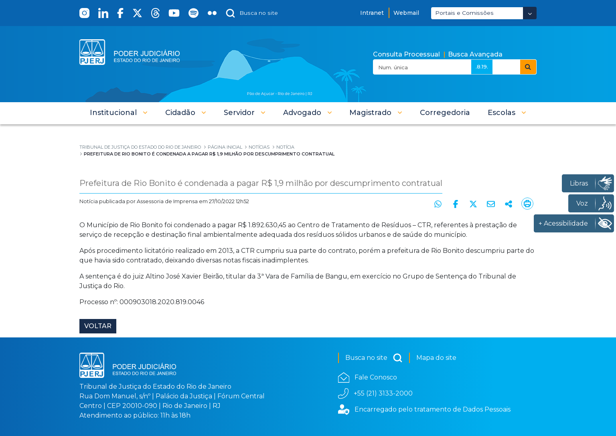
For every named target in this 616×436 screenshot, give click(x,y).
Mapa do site (436, 357)
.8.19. (482, 66)
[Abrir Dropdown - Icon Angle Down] (530, 13)
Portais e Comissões (464, 13)
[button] (119, 112)
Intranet (372, 13)
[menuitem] (445, 112)
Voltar (97, 326)
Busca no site (374, 358)
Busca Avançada (475, 54)
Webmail (406, 13)
